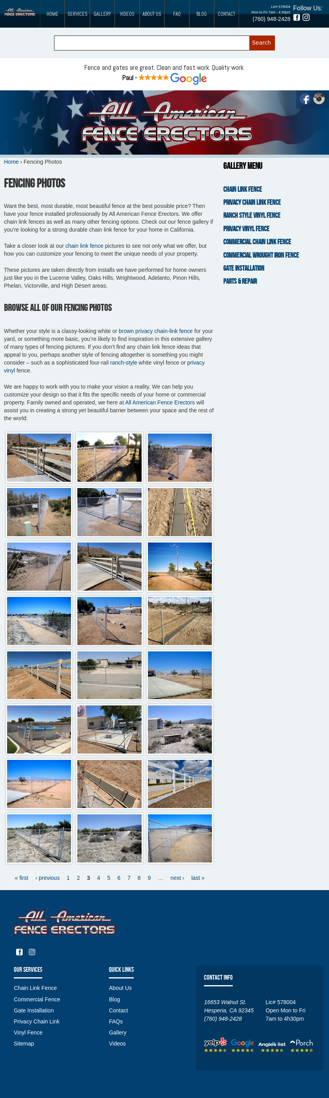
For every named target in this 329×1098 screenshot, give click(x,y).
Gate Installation (243, 268)
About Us (151, 14)
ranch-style (123, 362)
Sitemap (24, 1043)
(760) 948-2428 (271, 19)
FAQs (116, 1021)
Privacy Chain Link (37, 1021)
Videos (127, 14)
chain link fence (84, 246)
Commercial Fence (37, 999)
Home (52, 14)
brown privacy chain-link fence (156, 331)
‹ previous (48, 878)
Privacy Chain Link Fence (252, 202)
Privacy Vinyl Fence (246, 229)
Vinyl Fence (28, 1032)
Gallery (102, 14)
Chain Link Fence (242, 189)
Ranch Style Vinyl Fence (251, 215)
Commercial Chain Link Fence (257, 242)
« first (21, 878)
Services (77, 14)
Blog (201, 14)
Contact (226, 14)
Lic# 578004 (280, 7)
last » (197, 878)
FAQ (177, 14)
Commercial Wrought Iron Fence (261, 255)
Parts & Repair (240, 281)
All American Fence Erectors (160, 402)
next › (177, 878)
